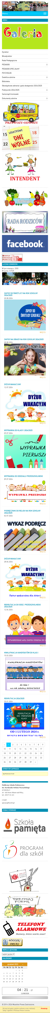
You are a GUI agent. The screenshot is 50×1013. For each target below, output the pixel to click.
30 (25, 758)
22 (25, 753)
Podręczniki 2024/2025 (10, 90)
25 (41, 753)
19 (10, 753)
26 (5, 758)
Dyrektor (5, 52)
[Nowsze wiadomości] (4, 745)
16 (36, 749)
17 (41, 749)
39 (31, 762)
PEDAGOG (6, 65)
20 (15, 753)
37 (20, 762)
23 (31, 753)
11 (36, 281)
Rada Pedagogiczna (9, 60)
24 (36, 753)
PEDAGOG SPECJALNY (10, 69)
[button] (47, 65)
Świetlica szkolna (8, 77)
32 (36, 758)
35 (10, 762)
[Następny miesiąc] (22, 964)
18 (5, 753)
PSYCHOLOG (6, 73)
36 (15, 762)
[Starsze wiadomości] (35, 762)
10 (33, 281)
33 (41, 758)
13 (41, 281)
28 (15, 758)
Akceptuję (44, 1008)
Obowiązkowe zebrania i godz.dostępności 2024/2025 (22, 86)
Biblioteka (6, 81)
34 (5, 762)
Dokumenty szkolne (9, 98)
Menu (5, 13)
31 (31, 758)
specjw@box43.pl (8, 803)
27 (10, 758)
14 (44, 281)
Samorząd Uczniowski (10, 94)
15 (31, 749)
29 (20, 758)
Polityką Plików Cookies (22, 1010)
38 (25, 762)
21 (20, 753)
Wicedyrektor (7, 56)
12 (38, 281)
